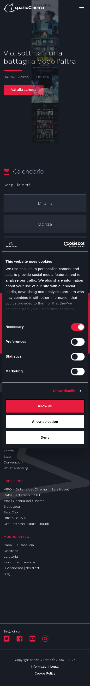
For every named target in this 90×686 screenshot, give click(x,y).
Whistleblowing (16, 468)
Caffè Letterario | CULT (22, 495)
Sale (7, 456)
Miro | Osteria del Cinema (24, 501)
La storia (11, 556)
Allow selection (45, 421)
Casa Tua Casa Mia (19, 545)
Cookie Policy (45, 673)
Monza (45, 224)
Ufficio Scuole (15, 518)
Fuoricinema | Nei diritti (22, 568)
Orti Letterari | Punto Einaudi (26, 524)
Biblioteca (12, 506)
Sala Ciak (11, 512)
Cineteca (11, 551)
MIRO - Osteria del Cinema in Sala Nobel (36, 489)
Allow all (45, 406)
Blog (7, 574)
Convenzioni (13, 462)
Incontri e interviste (19, 562)
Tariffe (9, 451)
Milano (45, 203)
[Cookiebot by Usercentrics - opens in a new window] (64, 244)
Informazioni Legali (45, 666)
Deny (45, 437)
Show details (64, 391)
